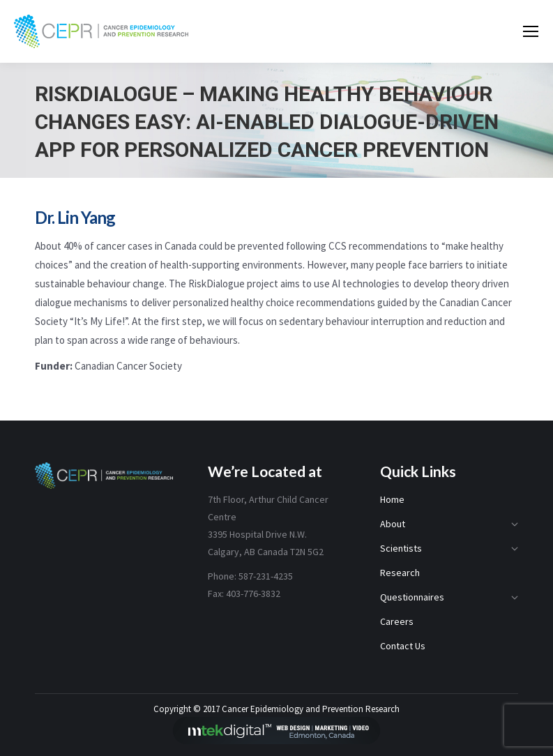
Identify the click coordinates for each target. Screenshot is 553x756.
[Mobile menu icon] (530, 31)
